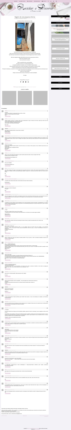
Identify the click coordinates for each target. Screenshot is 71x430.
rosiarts (6, 118)
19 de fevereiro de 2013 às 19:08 (11, 224)
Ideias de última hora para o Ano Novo (60, 68)
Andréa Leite (7, 235)
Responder (8, 116)
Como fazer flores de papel (60, 48)
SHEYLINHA (7, 218)
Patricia (6, 356)
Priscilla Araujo (7, 321)
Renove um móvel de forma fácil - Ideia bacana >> (44, 416)
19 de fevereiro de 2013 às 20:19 (16, 262)
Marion (6, 383)
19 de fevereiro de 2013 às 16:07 (14, 194)
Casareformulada (8, 194)
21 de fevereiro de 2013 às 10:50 (11, 350)
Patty (6, 389)
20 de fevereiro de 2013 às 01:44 (12, 301)
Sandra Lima (7, 335)
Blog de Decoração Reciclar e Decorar (33, 428)
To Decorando (7, 252)
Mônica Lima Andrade (8, 262)
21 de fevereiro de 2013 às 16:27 (11, 356)
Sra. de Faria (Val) (8, 375)
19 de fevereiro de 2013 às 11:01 (11, 128)
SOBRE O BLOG (22, 1)
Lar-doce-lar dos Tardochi (31, 86)
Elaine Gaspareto (37, 429)
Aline (6, 369)
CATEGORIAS (29, 1)
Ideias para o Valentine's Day (60, 58)
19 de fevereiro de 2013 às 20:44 (12, 271)
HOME (15, 1)
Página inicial (25, 415)
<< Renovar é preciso (4, 415)
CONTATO (44, 1)
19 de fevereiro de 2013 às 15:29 (10, 168)
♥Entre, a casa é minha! (9, 242)
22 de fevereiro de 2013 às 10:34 (10, 389)
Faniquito (6, 224)
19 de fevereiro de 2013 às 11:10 (12, 143)
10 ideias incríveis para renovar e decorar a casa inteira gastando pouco (60, 29)
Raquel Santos (7, 135)
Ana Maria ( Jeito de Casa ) (9, 186)
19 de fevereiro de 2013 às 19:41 (17, 242)
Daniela (6, 110)
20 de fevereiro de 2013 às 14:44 (13, 335)
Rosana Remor (7, 295)
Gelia (6, 168)
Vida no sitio (7, 200)
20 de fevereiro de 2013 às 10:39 (12, 327)
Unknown (6, 143)
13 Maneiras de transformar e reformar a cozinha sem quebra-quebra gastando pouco (60, 39)
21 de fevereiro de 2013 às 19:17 (10, 369)
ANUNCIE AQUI (37, 1)
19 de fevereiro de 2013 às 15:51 (18, 186)
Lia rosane (6, 343)
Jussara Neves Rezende (9, 278)
